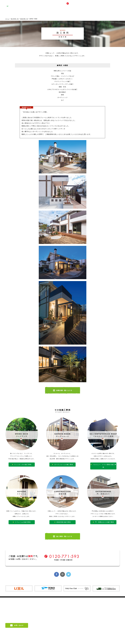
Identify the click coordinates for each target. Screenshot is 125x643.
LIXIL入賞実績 (108, 601)
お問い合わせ (96, 12)
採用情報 (81, 12)
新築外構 (79, 617)
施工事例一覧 (15, 19)
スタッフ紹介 (55, 604)
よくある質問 (55, 626)
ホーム (7, 19)
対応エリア (55, 622)
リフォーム (79, 614)
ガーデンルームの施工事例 (62, 463)
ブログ (112, 12)
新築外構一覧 (24, 19)
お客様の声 (66, 12)
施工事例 (35, 12)
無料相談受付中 (108, 4)
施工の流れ (55, 619)
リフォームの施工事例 (21, 521)
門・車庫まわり (81, 620)
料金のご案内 (55, 616)
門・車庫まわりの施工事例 (103, 521)
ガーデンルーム (81, 608)
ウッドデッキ (80, 604)
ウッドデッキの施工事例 (21, 463)
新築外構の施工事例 (62, 521)
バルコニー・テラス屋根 (84, 611)
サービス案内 (50, 12)
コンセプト (20, 12)
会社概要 (54, 608)
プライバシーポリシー (110, 622)
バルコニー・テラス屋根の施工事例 (103, 463)
